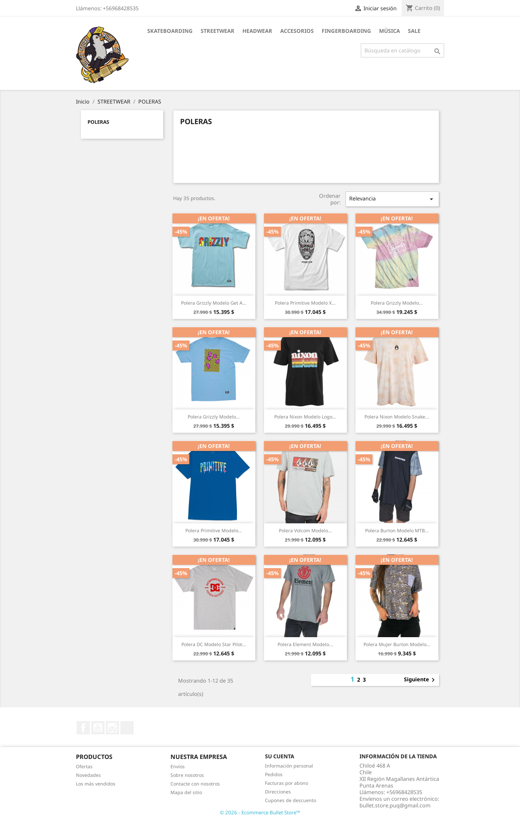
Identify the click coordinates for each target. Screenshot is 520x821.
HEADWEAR (257, 31)
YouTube (97, 727)
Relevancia (392, 199)
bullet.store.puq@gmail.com (394, 805)
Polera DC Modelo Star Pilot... (213, 644)
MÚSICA (389, 31)
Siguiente (420, 680)
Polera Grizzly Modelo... (397, 303)
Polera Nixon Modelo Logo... (305, 416)
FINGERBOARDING (346, 31)
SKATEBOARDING (170, 31)
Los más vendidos (95, 784)
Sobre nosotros (187, 775)
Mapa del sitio (186, 792)
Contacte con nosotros (195, 784)
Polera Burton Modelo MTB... (397, 530)
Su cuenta (279, 756)
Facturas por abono (286, 783)
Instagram (112, 727)
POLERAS (98, 121)
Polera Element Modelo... (305, 644)
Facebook (83, 727)
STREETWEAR (217, 31)
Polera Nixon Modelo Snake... (396, 416)
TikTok (127, 727)
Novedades (88, 775)
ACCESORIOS (297, 31)
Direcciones (278, 791)
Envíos (177, 766)
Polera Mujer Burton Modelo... (396, 644)
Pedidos (274, 774)
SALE (414, 31)
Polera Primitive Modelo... (213, 530)
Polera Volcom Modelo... (305, 530)
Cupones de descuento (290, 800)
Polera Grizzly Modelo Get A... (213, 303)
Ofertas (84, 766)
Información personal (289, 766)
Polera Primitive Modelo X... (305, 303)
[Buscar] (402, 50)
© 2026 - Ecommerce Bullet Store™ (260, 812)
